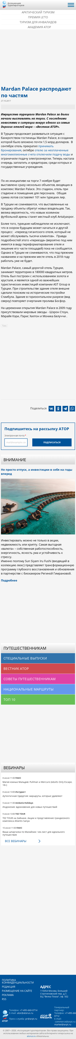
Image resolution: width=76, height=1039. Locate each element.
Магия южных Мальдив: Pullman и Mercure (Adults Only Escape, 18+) (37, 783)
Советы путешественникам (29, 679)
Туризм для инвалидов (38, 22)
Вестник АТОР (16, 668)
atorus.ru (31, 1036)
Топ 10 (9, 699)
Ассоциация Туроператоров (16, 4)
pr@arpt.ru (31, 1018)
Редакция (8, 986)
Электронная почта (14, 435)
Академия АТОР (39, 27)
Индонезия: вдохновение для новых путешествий (30, 806)
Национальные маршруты (28, 689)
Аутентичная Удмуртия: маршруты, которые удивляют (32, 795)
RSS (4, 999)
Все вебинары (15, 841)
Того (4, 325)
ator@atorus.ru (25, 1013)
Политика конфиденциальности (18, 981)
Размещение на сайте (17, 991)
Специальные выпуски (25, 658)
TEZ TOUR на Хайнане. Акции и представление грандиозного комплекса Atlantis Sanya (36, 819)
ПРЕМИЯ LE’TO (38, 17)
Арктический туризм (38, 12)
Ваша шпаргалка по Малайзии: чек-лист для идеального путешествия (34, 833)
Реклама (8, 995)
